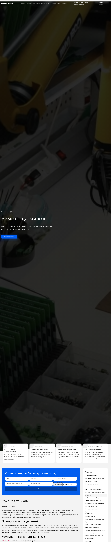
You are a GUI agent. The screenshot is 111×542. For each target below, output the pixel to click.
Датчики (88, 495)
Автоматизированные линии (94, 487)
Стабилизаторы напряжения (94, 533)
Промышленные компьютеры (94, 519)
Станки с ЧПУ (89, 538)
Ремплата (7, 3)
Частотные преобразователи (94, 478)
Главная (23, 3)
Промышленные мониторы (93, 522)
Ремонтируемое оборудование (38, 3)
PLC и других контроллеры (93, 489)
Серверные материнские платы (95, 530)
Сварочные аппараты (92, 527)
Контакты (65, 3)
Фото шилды (57, 482)
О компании (55, 3)
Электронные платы (91, 475)
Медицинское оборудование (94, 503)
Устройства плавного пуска (94, 536)
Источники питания (91, 484)
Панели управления (91, 509)
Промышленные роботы (93, 524)
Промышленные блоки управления (92, 512)
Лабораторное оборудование (94, 498)
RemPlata (6, 541)
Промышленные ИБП (92, 516)
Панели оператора (91, 506)
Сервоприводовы (91, 481)
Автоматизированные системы (95, 492)
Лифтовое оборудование (93, 500)
